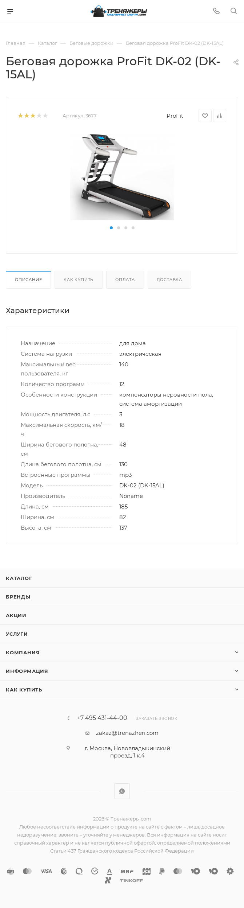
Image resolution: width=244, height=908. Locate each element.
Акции (16, 615)
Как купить (78, 279)
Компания (23, 652)
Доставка (169, 279)
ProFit (175, 115)
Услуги (17, 634)
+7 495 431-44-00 (102, 718)
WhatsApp (122, 791)
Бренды (18, 597)
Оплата (125, 279)
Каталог (19, 578)
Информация (27, 671)
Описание (28, 279)
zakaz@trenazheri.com (127, 732)
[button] (111, 227)
